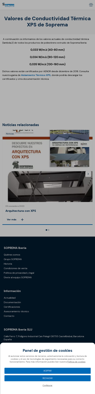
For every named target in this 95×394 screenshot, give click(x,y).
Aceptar (47, 371)
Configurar (47, 385)
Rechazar (48, 378)
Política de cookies (76, 361)
